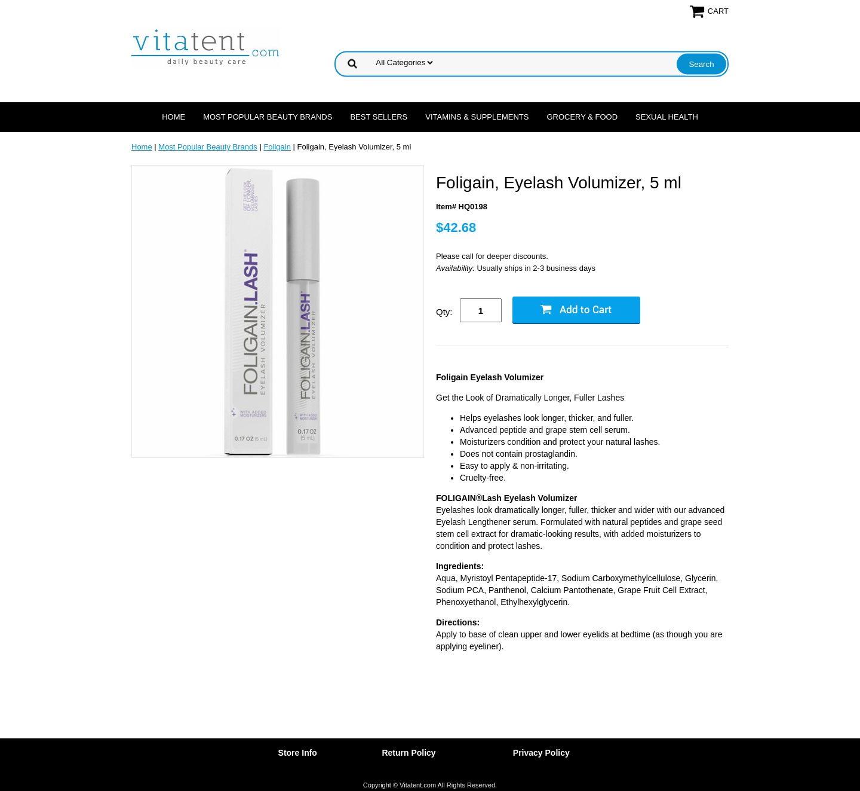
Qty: (444, 312)
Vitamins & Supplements (477, 116)
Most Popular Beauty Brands (267, 116)
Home (173, 116)
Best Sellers (378, 116)
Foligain (277, 146)
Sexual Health (666, 116)
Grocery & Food (582, 116)
